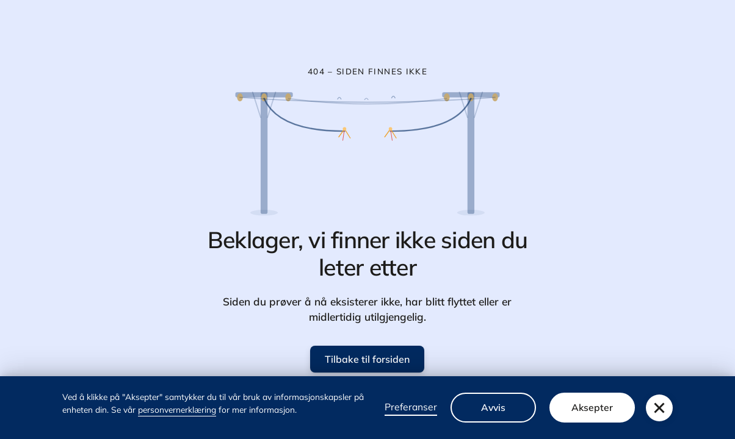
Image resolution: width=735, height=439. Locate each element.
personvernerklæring (177, 409)
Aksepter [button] (592, 407)
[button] (659, 407)
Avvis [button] (493, 407)
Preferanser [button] (411, 407)
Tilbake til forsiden (367, 359)
